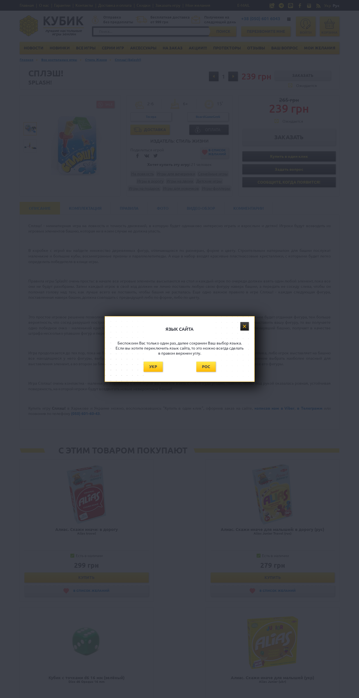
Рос (206, 366)
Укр (153, 366)
